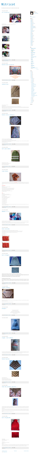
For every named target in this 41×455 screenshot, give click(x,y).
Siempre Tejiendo (33, 50)
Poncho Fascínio (5, 358)
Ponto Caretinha (5, 228)
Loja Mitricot (32, 31)
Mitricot (8, 4)
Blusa (4, 304)
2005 (31, 102)
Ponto (31, 40)
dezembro (32, 78)
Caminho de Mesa (32, 23)
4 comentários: (9, 166)
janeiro (32, 101)
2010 (31, 74)
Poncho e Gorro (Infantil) (8, 114)
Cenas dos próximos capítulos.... (10, 386)
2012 (31, 72)
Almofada (32, 19)
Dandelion (32, 59)
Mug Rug (32, 36)
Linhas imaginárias (33, 67)
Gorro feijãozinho (6, 417)
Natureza (32, 37)
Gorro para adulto (6, 148)
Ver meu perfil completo (36, 13)
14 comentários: (9, 447)
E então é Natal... (32, 57)
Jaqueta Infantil (6, 287)
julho (31, 82)
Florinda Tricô (32, 65)
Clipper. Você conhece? (7, 337)
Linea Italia (5, 171)
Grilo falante (32, 61)
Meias (31, 34)
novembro (32, 79)
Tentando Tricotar (33, 54)
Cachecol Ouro (5, 84)
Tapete (31, 42)
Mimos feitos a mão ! (33, 52)
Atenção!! (4, 308)
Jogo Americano (32, 30)
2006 (31, 77)
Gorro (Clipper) (5, 255)
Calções (31, 63)
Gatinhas (31, 28)
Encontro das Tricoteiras (8, 64)
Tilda (31, 43)
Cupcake (31, 25)
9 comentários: (9, 250)
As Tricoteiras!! (6, 12)
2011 (31, 73)
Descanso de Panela (33, 26)
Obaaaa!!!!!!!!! (5, 211)
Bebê (31, 20)
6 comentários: (9, 413)
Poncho (31, 39)
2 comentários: (9, 206)
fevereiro (32, 100)
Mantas (31, 33)
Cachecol (5, 207)
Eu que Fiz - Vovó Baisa (33, 48)
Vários (31, 45)
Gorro (4, 167)
